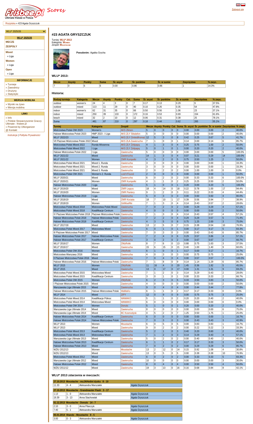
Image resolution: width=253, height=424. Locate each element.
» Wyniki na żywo (15, 104)
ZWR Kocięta (127, 199)
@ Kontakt (11, 130)
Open (9, 69)
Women (10, 60)
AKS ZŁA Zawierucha (132, 141)
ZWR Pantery (128, 192)
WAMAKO (126, 298)
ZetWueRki (126, 203)
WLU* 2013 (66, 40)
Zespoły (11, 46)
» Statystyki (12, 94)
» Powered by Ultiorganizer (20, 126)
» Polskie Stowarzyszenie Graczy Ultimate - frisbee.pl (24, 122)
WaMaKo (125, 291)
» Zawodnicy (12, 87)
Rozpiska (10, 23)
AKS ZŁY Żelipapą (130, 145)
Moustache (65, 45)
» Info (9, 117)
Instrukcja (12, 135)
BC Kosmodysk (129, 313)
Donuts (124, 305)
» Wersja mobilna (15, 107)
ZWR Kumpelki (128, 159)
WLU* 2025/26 (24, 38)
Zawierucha (127, 152)
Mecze (10, 41)
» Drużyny (11, 90)
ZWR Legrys (127, 188)
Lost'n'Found (127, 174)
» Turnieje (11, 84)
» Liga (10, 56)
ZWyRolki (126, 243)
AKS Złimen (127, 130)
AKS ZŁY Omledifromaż (133, 137)
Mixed (9, 52)
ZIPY (123, 294)
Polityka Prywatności (29, 135)
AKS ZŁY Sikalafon (130, 134)
